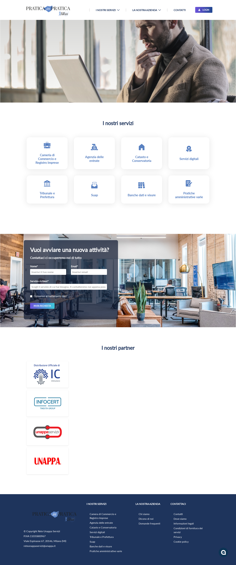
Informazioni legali (184, 523)
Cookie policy (181, 541)
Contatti (178, 513)
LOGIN (203, 10)
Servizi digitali (189, 159)
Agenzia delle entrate (94, 159)
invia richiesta (42, 306)
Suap (94, 195)
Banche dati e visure (142, 195)
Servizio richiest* (39, 281)
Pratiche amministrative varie (189, 195)
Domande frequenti (149, 523)
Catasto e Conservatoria (141, 159)
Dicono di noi (146, 518)
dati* (64, 296)
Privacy (178, 536)
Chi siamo (144, 513)
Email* (74, 266)
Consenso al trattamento (50, 296)
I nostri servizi (118, 123)
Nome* (34, 266)
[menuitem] (107, 10)
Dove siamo (180, 518)
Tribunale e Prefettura (47, 195)
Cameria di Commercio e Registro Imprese (47, 158)
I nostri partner (118, 348)
